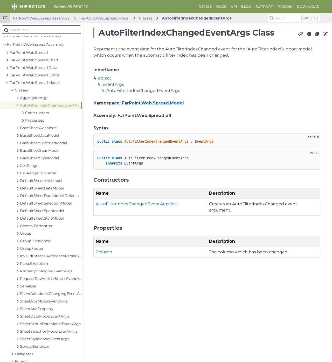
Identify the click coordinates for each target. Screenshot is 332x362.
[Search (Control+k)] (294, 18)
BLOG (246, 6)
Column (104, 251)
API (234, 6)
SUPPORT (264, 6)
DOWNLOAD (308, 6)
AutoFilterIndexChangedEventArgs (197, 18)
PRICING (285, 6)
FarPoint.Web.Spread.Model (104, 18)
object (104, 78)
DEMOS (205, 6)
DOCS (221, 6)
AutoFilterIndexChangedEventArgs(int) (137, 203)
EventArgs (113, 84)
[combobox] (41, 29)
